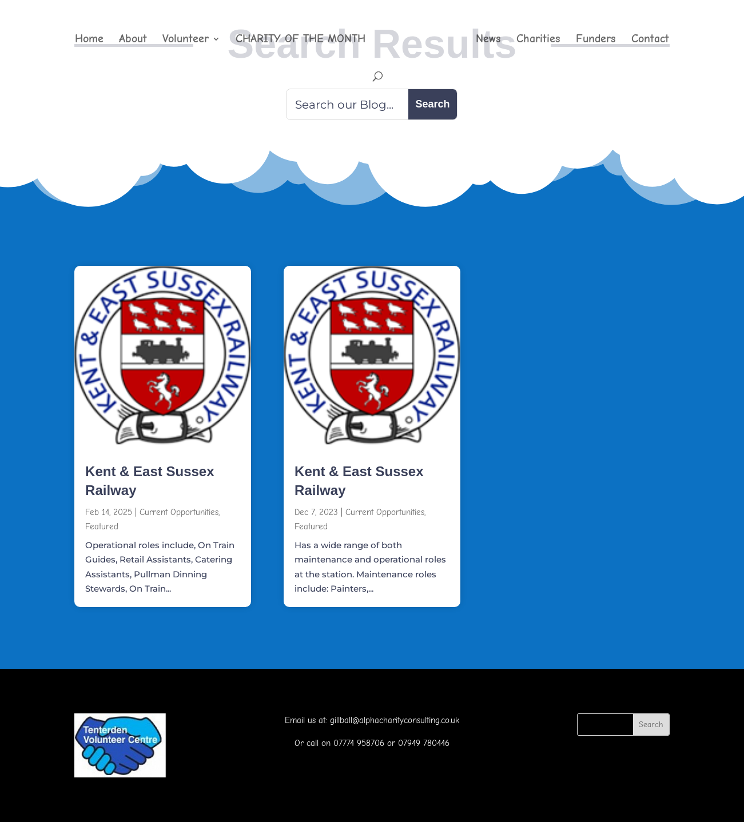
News (488, 40)
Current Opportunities (179, 512)
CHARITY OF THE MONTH (300, 40)
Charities (538, 40)
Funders (596, 40)
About (133, 40)
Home (89, 40)
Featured (101, 526)
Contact (650, 40)
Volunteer (185, 40)
